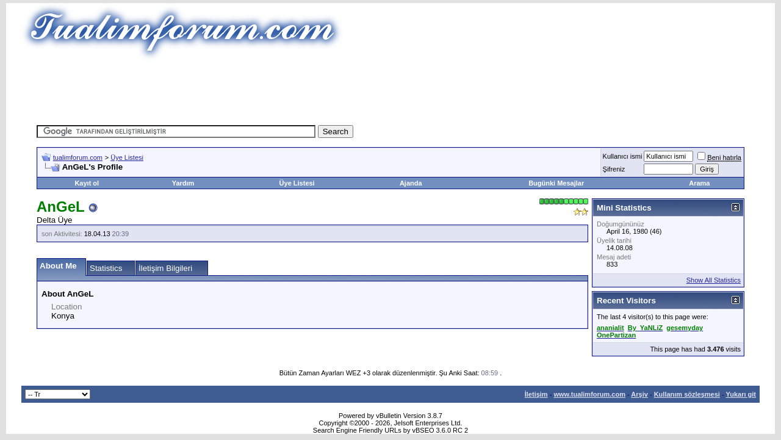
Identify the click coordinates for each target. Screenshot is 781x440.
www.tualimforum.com (589, 394)
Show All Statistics (713, 280)
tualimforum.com (78, 157)
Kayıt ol (86, 183)
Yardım (183, 183)
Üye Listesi (126, 157)
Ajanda (411, 183)
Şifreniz (614, 169)
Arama (699, 183)
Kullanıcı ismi (622, 156)
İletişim (536, 394)
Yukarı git (740, 394)
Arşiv (639, 394)
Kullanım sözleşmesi (687, 394)
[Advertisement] (390, 88)
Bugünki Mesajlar (556, 183)
